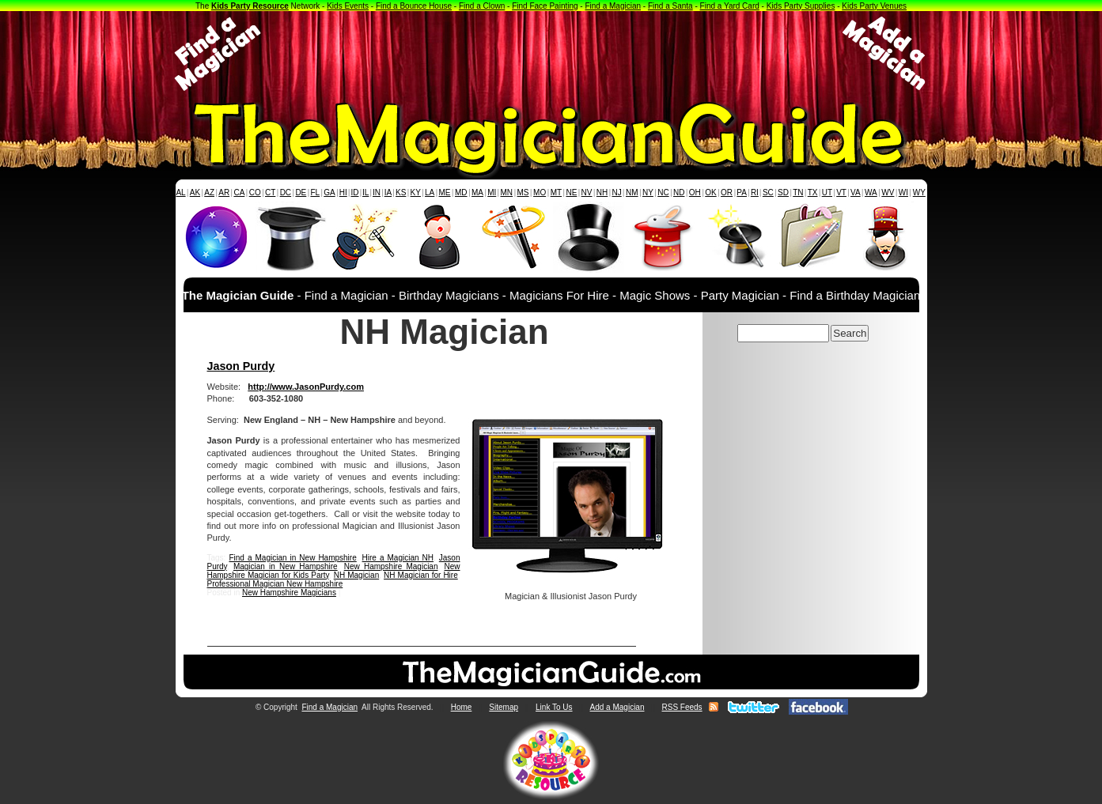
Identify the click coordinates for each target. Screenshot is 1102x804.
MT (556, 192)
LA (429, 192)
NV (587, 192)
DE (300, 192)
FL (315, 192)
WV (887, 192)
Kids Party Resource (250, 6)
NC (662, 192)
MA (477, 192)
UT (827, 192)
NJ (616, 192)
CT (270, 192)
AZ (209, 192)
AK (195, 192)
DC (285, 192)
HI (343, 192)
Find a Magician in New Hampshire (292, 557)
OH (695, 192)
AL (180, 192)
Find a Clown (482, 6)
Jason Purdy (241, 366)
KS (401, 192)
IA (388, 192)
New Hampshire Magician (391, 566)
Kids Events (348, 6)
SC (768, 192)
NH (602, 192)
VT (841, 192)
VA (855, 192)
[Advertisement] (551, 53)
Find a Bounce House (414, 6)
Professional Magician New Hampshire (275, 583)
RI (755, 192)
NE (571, 192)
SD (783, 192)
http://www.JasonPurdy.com (306, 386)
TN (798, 192)
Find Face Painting (545, 6)
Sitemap (503, 707)
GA (329, 192)
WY (919, 192)
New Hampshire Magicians (289, 592)
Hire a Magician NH (398, 557)
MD (461, 192)
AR (223, 192)
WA (871, 192)
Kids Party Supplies (801, 6)
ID (354, 192)
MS (523, 192)
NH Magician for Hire (421, 575)
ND (678, 192)
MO (539, 192)
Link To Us (554, 707)
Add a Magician (617, 707)
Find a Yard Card (729, 6)
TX (813, 192)
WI (903, 192)
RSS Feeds (681, 707)
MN (507, 192)
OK (710, 192)
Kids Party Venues (874, 6)
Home (461, 707)
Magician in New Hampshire (285, 566)
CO (255, 192)
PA (742, 192)
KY (416, 192)
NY (647, 192)
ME (445, 192)
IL (365, 192)
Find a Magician (613, 6)
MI (491, 192)
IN (377, 192)
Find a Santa (670, 6)
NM (632, 192)
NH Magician (357, 575)
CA (238, 192)
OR (727, 192)
